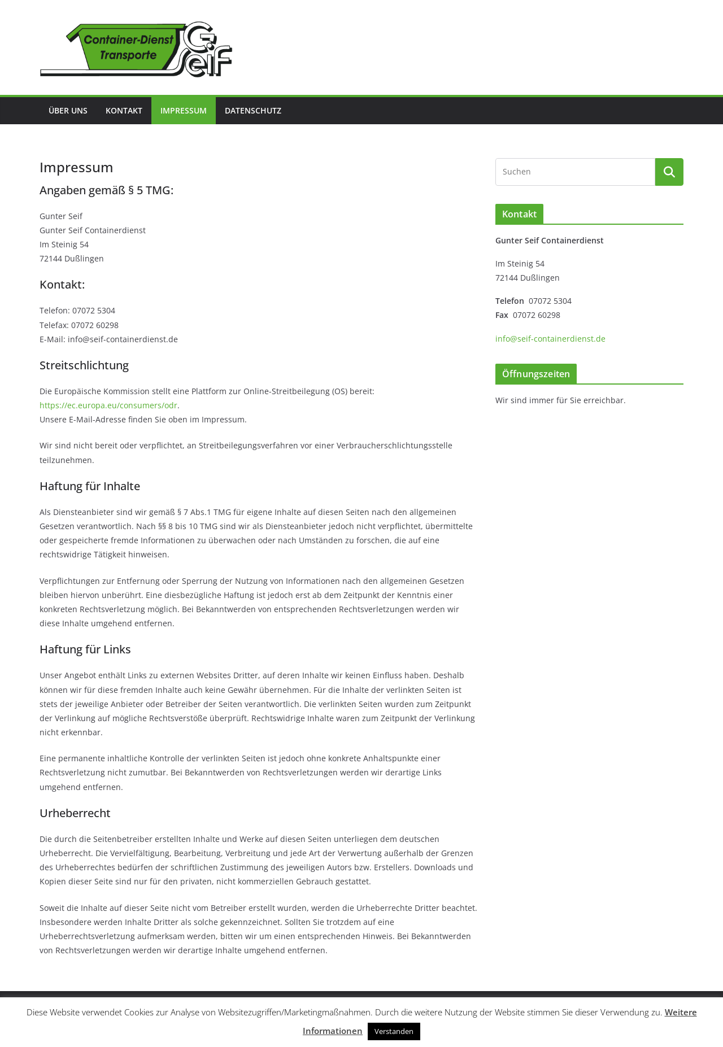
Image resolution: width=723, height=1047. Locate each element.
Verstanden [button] (393, 1031)
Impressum (183, 110)
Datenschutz (253, 110)
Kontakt (124, 110)
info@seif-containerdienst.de (550, 338)
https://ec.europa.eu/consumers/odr (108, 405)
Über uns (68, 110)
